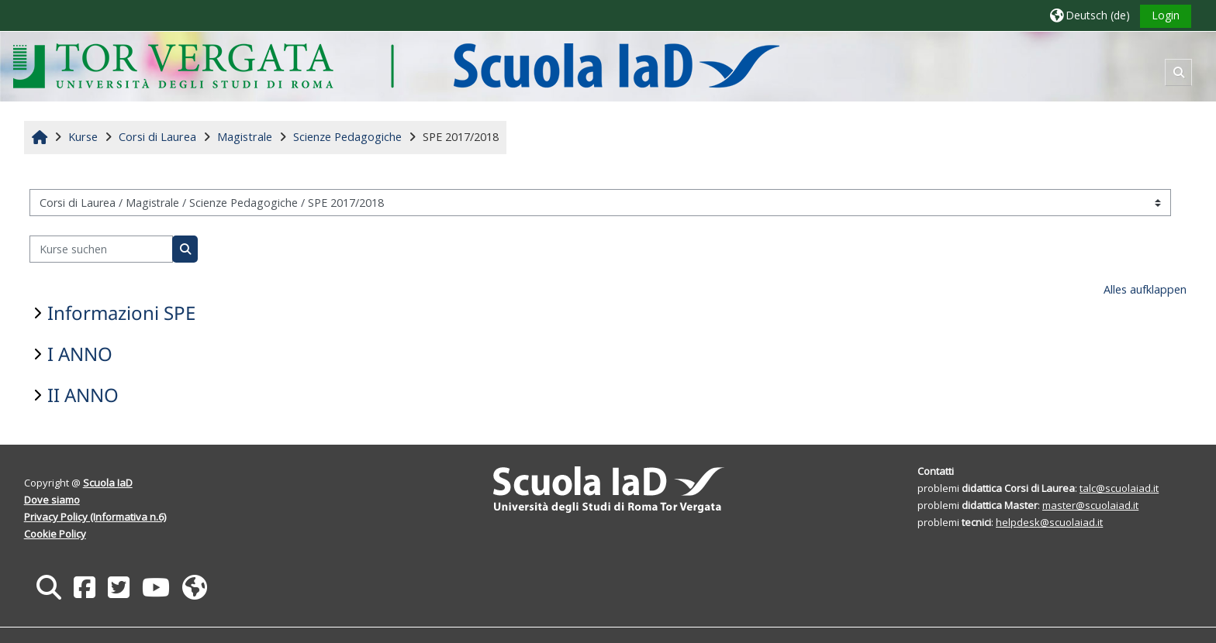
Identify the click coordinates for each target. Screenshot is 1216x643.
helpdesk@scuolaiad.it (1049, 522)
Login (1166, 15)
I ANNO (79, 353)
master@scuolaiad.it (1090, 505)
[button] (1090, 15)
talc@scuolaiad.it (1119, 488)
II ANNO (83, 394)
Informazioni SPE (121, 312)
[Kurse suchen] (101, 249)
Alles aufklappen (1145, 289)
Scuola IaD (108, 483)
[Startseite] (395, 65)
